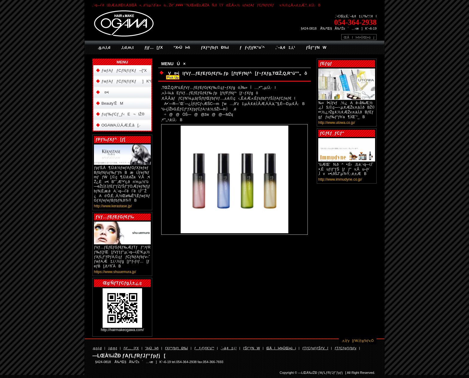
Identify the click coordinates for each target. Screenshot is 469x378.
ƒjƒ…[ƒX (153, 47)
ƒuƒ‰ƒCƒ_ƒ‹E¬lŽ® (122, 114)
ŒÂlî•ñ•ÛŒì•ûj (359, 37)
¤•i (105, 92)
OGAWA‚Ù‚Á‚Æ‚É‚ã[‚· (120, 125)
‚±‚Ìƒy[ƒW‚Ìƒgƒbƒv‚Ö (358, 340)
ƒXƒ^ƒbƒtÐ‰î (215, 47)
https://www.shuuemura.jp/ (115, 272)
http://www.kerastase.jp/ (113, 206)
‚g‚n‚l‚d (104, 47)
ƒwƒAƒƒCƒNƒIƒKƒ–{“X (124, 70)
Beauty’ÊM (112, 103)
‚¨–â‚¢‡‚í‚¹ (285, 47)
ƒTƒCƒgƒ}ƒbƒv (346, 348)
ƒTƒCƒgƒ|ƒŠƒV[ (315, 348)
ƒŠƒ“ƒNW (316, 47)
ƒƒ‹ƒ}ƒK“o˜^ (252, 47)
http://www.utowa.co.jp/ (336, 123)
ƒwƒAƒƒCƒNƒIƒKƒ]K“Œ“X (126, 81)
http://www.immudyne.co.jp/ (340, 179)
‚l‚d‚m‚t (127, 47)
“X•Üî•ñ (181, 47)
